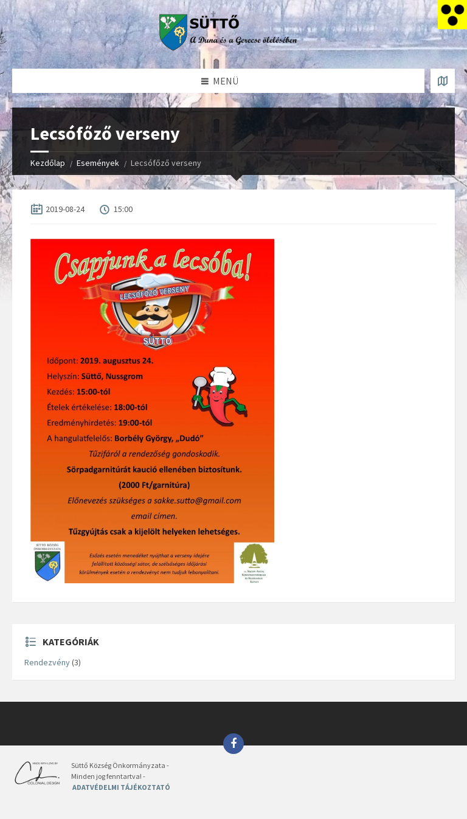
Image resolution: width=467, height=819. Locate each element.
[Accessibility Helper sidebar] (452, 14)
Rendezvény (47, 662)
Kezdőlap (47, 162)
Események (98, 162)
